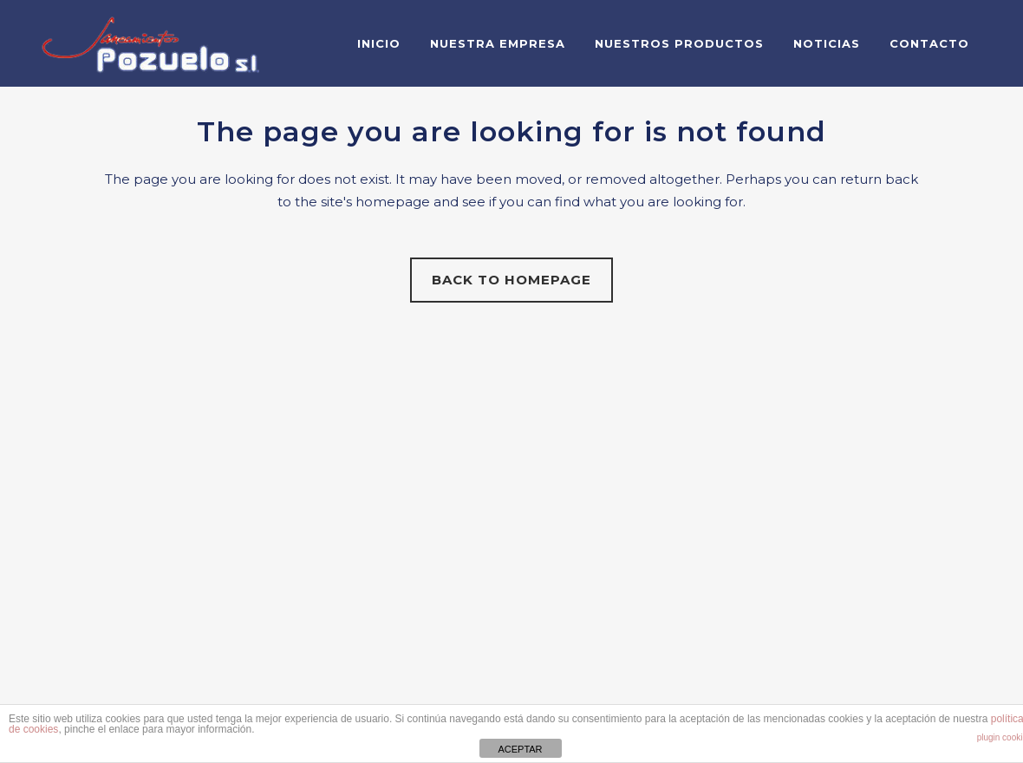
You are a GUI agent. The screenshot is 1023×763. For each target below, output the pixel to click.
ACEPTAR (520, 749)
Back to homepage (511, 279)
